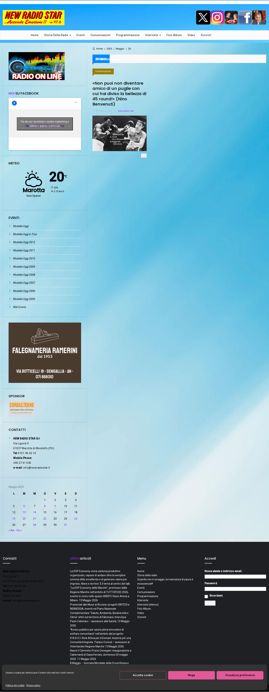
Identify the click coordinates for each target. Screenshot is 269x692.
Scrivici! (206, 35)
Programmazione (128, 35)
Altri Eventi (19, 307)
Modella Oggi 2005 (24, 299)
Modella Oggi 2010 (24, 258)
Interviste (153, 35)
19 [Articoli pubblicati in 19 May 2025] (13, 518)
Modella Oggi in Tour (25, 234)
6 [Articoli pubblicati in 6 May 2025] (24, 506)
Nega (191, 675)
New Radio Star (124, 111)
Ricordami (216, 595)
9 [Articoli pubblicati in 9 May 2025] (55, 506)
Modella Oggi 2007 (24, 283)
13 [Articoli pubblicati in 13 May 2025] (24, 512)
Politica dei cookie (15, 685)
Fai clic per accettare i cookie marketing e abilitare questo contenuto (45, 124)
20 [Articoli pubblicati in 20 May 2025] (24, 518)
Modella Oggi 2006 (24, 291)
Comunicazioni (101, 35)
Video (191, 35)
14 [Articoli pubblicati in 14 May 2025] (34, 512)
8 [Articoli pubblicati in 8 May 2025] (45, 506)
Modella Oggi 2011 (24, 250)
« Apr (12, 530)
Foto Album (174, 35)
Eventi (81, 35)
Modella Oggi (21, 226)
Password (211, 583)
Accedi (210, 603)
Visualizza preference (240, 675)
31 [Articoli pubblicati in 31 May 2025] (65, 525)
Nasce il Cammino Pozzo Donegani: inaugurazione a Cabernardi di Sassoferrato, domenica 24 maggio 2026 (100, 655)
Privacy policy (33, 685)
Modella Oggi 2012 (24, 242)
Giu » (19, 530)
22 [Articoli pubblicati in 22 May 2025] (44, 518)
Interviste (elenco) (148, 604)
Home (35, 35)
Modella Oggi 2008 (24, 274)
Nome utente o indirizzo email (223, 571)
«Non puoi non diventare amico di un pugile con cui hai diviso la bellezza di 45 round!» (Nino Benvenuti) (119, 93)
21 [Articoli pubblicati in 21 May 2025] (34, 518)
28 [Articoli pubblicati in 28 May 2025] (34, 525)
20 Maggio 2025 (104, 111)
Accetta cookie (143, 675)
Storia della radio (57, 35)
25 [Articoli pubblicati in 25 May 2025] (75, 518)
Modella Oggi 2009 (24, 266)
